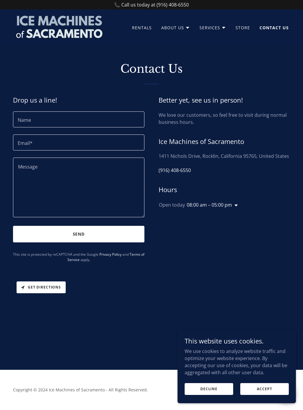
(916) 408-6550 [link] (175, 170)
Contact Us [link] (274, 27)
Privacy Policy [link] (110, 254)
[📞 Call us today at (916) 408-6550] (151, 4)
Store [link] (243, 27)
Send (79, 234)
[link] (59, 26)
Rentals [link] (142, 27)
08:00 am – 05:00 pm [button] (209, 205)
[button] (175, 27)
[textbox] (78, 119)
